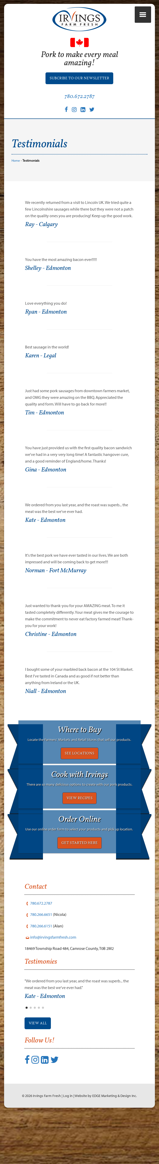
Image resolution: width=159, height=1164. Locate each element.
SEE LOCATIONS (79, 777)
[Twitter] (91, 114)
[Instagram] (74, 114)
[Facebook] (66, 114)
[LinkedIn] (83, 114)
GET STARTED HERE (79, 878)
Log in (68, 1143)
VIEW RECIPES (79, 828)
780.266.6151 (41, 966)
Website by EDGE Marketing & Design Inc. (106, 1143)
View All (39, 1066)
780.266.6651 (41, 955)
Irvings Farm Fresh (47, 1143)
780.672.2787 (79, 101)
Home (16, 169)
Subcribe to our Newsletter (79, 83)
